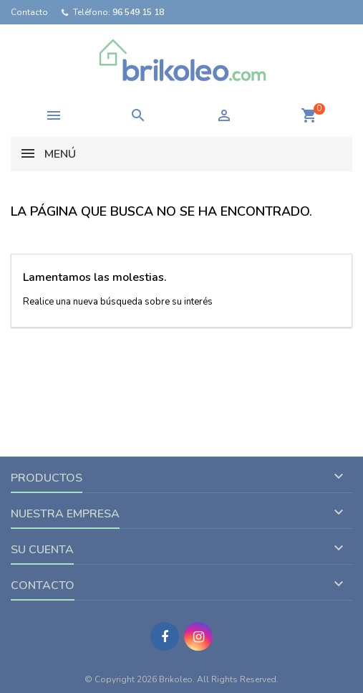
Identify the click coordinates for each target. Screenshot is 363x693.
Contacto (29, 12)
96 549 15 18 (138, 12)
